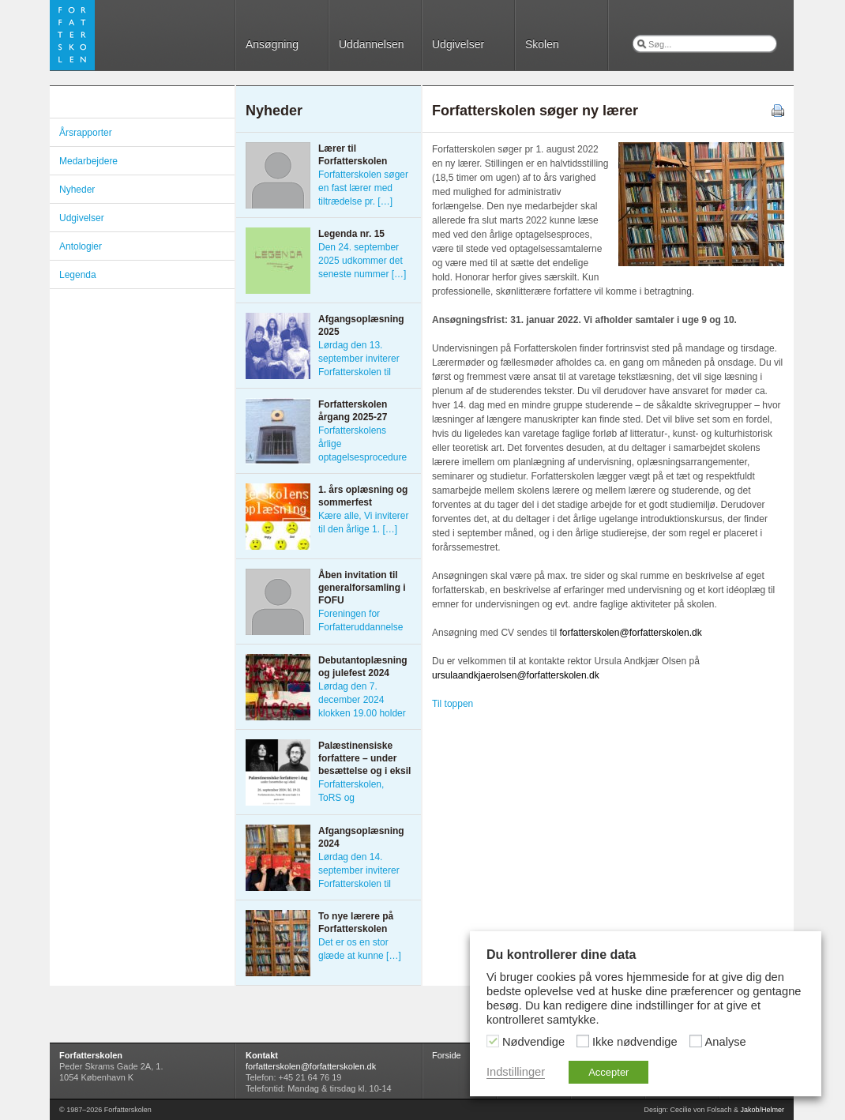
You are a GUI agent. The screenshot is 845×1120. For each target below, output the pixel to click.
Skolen (542, 44)
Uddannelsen (371, 44)
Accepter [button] (608, 1072)
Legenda (77, 274)
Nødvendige (533, 1041)
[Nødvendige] (492, 1041)
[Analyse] (695, 1041)
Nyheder (77, 189)
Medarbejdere (88, 161)
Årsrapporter (85, 132)
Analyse (725, 1041)
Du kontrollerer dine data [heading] (561, 954)
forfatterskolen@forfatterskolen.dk (630, 632)
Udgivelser (458, 44)
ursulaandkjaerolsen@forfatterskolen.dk (515, 675)
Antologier (80, 246)
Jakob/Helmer (762, 1110)
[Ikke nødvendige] (582, 1041)
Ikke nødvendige (635, 1041)
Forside (446, 1055)
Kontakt (262, 1055)
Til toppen (452, 703)
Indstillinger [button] (515, 1072)
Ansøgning (272, 44)
